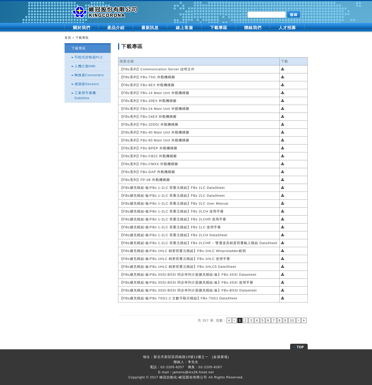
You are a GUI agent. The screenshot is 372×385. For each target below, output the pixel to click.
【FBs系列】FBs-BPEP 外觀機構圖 (149, 148)
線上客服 (184, 27)
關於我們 (81, 27)
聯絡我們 (253, 27)
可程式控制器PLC (89, 57)
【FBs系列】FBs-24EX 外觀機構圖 (148, 116)
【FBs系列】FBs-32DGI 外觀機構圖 (149, 124)
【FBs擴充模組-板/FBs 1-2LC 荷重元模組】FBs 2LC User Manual (174, 203)
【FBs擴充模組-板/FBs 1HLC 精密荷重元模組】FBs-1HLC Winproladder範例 (183, 251)
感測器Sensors (87, 84)
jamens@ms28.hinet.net (193, 372)
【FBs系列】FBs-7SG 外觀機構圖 (147, 77)
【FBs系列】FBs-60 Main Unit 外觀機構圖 (154, 140)
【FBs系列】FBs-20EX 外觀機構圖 (148, 101)
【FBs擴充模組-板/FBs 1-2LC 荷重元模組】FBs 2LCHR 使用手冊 (173, 219)
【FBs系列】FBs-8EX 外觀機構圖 (147, 85)
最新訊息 (150, 27)
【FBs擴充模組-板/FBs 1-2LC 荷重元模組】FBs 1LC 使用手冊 (170, 227)
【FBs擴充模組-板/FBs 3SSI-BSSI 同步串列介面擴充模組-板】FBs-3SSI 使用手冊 (186, 282)
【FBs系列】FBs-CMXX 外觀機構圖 (149, 164)
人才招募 (287, 27)
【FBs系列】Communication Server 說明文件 (157, 69)
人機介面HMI (85, 66)
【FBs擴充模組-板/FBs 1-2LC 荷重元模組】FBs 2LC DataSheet (172, 195)
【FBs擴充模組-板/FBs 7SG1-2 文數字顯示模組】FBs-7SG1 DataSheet (179, 298)
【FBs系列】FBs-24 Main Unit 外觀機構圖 (154, 109)
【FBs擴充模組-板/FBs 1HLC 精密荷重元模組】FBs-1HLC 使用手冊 (175, 259)
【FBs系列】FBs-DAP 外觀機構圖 (147, 172)
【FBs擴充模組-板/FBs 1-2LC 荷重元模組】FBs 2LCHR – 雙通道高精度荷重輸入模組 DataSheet (199, 243)
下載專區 (218, 27)
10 (292, 320)
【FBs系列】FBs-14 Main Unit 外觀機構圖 (154, 93)
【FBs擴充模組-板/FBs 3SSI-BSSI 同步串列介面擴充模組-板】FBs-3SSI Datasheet (188, 274)
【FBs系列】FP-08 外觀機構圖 (145, 180)
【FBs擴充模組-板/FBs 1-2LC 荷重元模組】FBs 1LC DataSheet (172, 188)
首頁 (68, 37)
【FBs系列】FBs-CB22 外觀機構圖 (148, 156)
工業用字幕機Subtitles (85, 95)
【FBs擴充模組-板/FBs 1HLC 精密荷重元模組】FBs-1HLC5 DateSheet (178, 267)
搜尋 (293, 14)
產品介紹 (116, 27)
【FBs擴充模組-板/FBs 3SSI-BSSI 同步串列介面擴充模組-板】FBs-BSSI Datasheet (188, 290)
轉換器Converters (89, 75)
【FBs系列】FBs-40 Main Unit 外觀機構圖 (154, 132)
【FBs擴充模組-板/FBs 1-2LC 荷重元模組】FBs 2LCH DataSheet (174, 235)
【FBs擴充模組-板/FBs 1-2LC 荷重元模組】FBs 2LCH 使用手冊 (172, 211)
